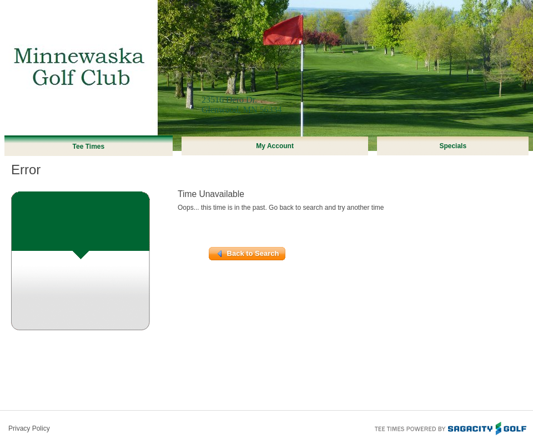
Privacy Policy (29, 428)
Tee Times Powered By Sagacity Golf (449, 427)
